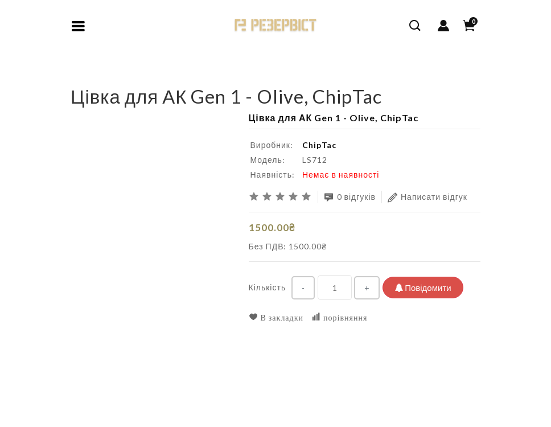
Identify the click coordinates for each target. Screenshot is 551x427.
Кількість (267, 287)
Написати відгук (427, 197)
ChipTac (319, 145)
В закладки (276, 317)
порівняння (339, 317)
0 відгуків (350, 197)
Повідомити (422, 287)
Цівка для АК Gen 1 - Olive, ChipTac (172, 76)
